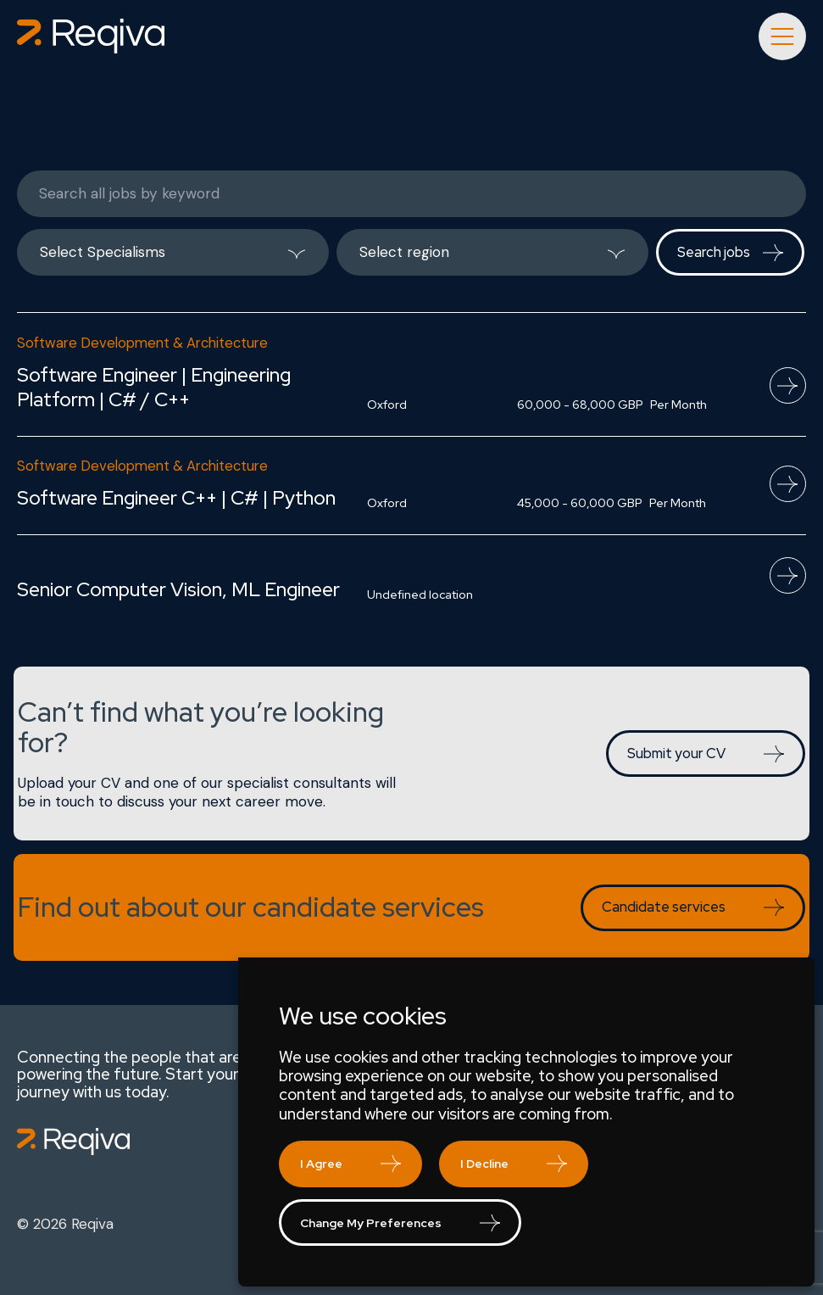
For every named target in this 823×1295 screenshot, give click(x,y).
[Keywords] (411, 193)
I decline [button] (484, 1163)
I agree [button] (321, 1163)
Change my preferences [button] (371, 1223)
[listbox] (173, 252)
